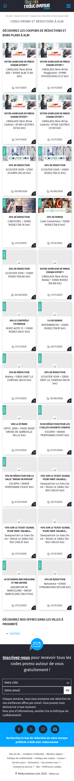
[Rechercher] (5, 6)
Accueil (9, 16)
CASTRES (14, 633)
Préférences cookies (51, 767)
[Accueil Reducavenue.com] (37, 5)
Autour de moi (21, 16)
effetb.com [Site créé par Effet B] (54, 774)
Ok (67, 690)
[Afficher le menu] (68, 6)
